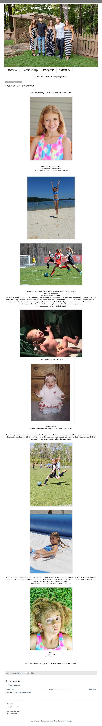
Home (51, 689)
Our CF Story (29, 70)
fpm (55, 721)
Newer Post (10, 689)
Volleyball (64, 70)
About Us (11, 70)
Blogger (69, 721)
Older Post (92, 689)
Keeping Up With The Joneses (51, 8)
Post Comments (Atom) (23, 693)
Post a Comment (14, 685)
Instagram (48, 70)
